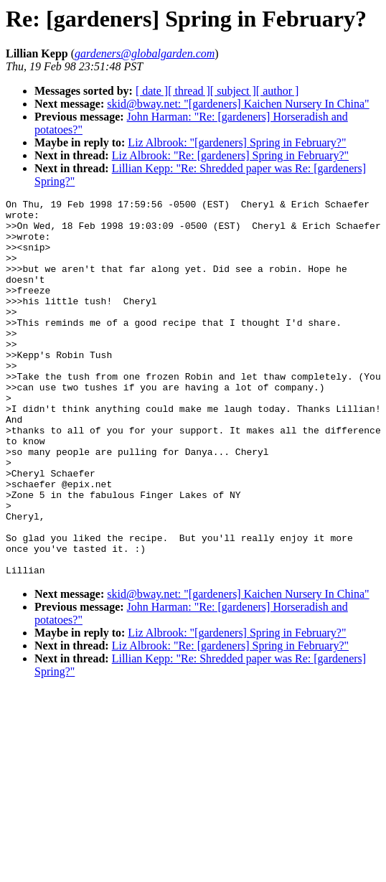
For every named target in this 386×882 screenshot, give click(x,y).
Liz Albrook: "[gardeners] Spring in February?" (237, 142)
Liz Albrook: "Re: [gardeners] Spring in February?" (230, 155)
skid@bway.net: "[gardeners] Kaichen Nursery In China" (238, 104)
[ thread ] (189, 91)
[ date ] (152, 91)
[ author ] (277, 91)
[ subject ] (233, 91)
